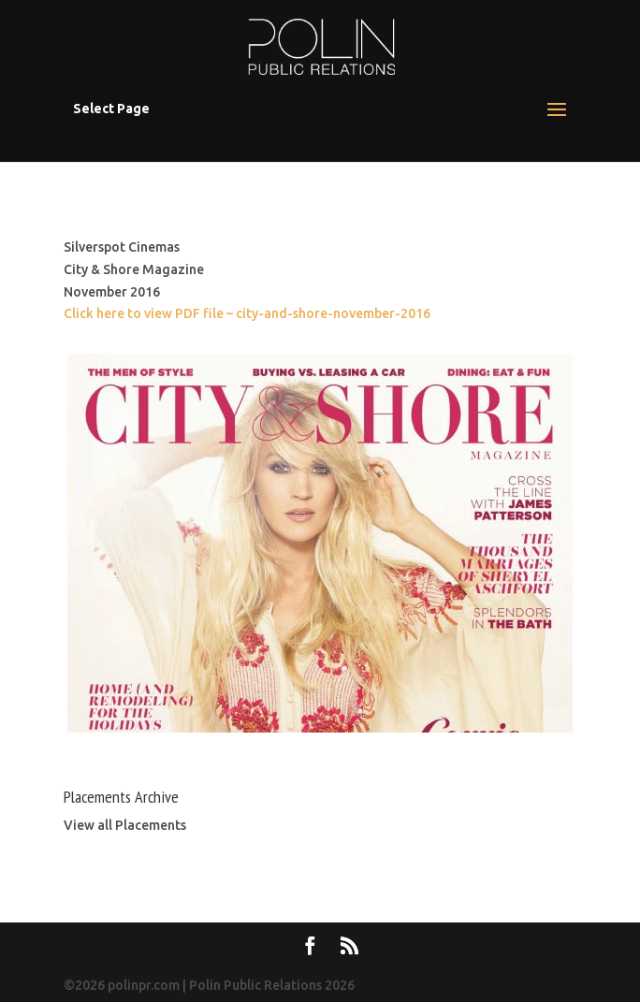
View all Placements (125, 825)
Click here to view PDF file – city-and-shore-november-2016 (247, 313)
